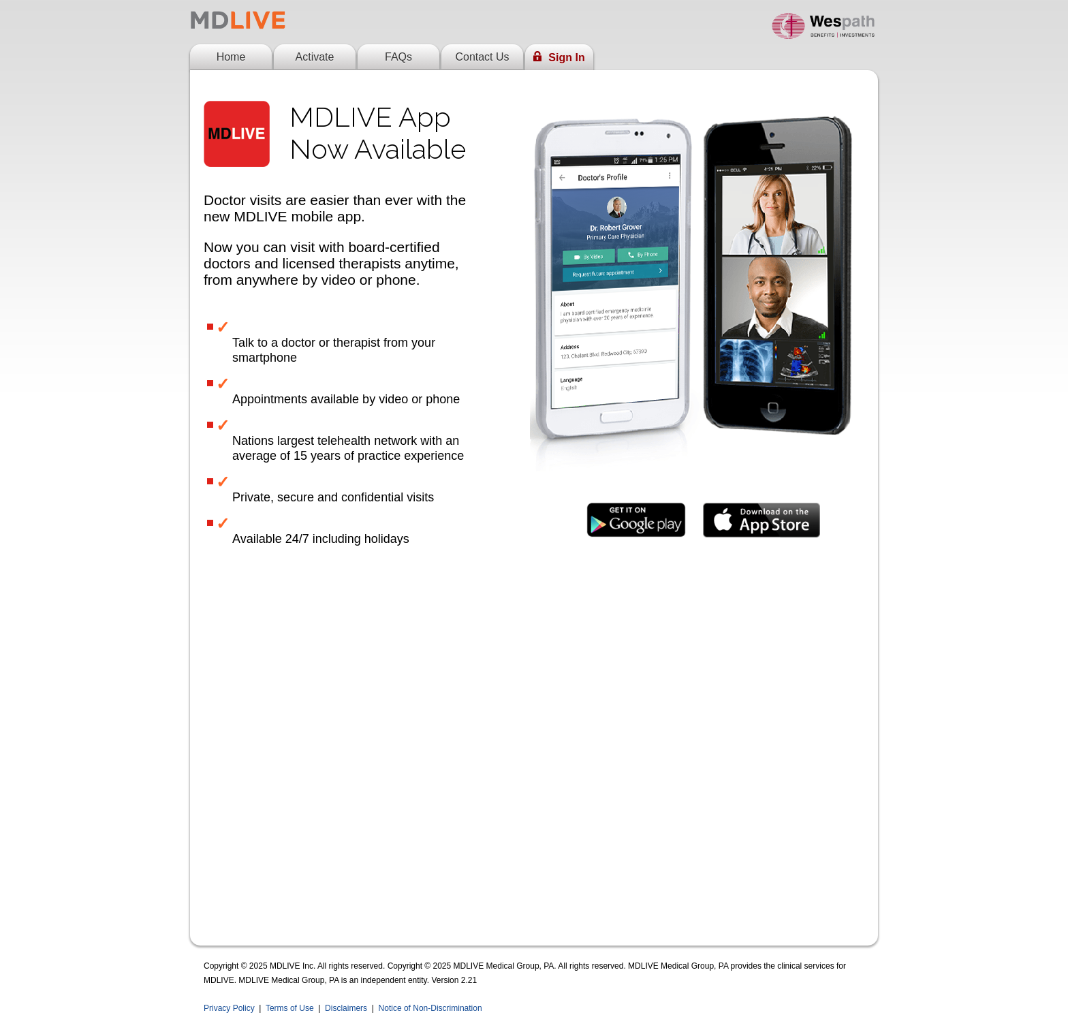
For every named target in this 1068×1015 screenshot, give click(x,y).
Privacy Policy (229, 1008)
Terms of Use (290, 1008)
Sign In (558, 57)
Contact (482, 57)
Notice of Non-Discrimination (430, 1008)
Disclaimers (346, 1008)
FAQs (398, 57)
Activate (315, 57)
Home (231, 57)
